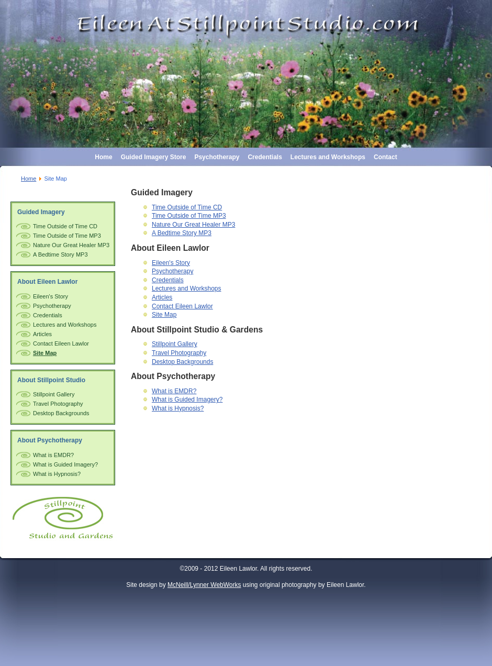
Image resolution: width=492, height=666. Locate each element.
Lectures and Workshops (327, 157)
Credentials (265, 157)
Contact (385, 157)
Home (103, 157)
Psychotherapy (216, 157)
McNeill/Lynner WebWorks (204, 585)
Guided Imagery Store (153, 157)
